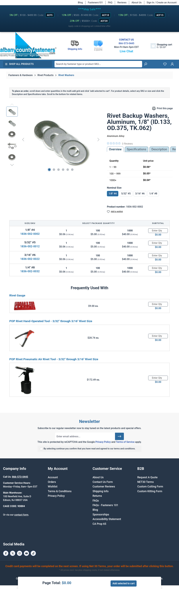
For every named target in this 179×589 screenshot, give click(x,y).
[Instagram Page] (19, 553)
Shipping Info (101, 491)
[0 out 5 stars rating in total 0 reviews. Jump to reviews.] (120, 143)
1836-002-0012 (30, 246)
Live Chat (126, 51)
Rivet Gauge (17, 295)
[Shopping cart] (161, 46)
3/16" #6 (140, 193)
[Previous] (23, 139)
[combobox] (98, 64)
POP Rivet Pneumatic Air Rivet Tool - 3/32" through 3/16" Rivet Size (53, 359)
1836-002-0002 (30, 233)
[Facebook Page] (5, 553)
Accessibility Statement (107, 519)
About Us (137, 2)
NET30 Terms (145, 481)
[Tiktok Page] (33, 553)
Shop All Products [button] (19, 64)
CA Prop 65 (99, 523)
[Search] (145, 64)
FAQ (110, 2)
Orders (52, 481)
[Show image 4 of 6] (63, 169)
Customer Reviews (104, 486)
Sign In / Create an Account (162, 2)
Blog (80, 2)
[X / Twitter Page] (12, 553)
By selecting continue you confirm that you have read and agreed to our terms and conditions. (90, 448)
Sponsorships (101, 514)
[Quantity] (158, 230)
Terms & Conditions (60, 491)
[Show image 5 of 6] (67, 169)
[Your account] (172, 64)
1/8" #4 (113, 193)
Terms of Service (125, 441)
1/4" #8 (153, 193)
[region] (53, 139)
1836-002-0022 (30, 258)
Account (53, 477)
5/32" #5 (126, 193)
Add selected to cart (124, 583)
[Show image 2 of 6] (54, 169)
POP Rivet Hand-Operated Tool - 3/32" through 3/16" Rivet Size (50, 321)
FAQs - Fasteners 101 (105, 505)
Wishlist (52, 486)
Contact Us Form (103, 481)
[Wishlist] (165, 64)
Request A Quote (147, 477)
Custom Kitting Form (149, 491)
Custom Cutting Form (150, 486)
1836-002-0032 (30, 271)
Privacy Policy (103, 441)
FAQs (96, 500)
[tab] (159, 149)
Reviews (121, 2)
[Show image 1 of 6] (49, 169)
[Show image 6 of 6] (72, 169)
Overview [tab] (115, 149)
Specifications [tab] (136, 149)
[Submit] (119, 436)
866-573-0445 (126, 43)
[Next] (98, 139)
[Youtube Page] (26, 553)
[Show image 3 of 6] (58, 169)
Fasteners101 (95, 2)
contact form (21, 514)
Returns (97, 495)
